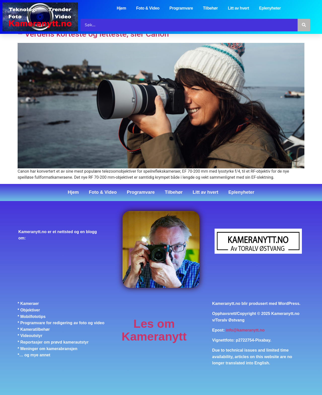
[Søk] (304, 25)
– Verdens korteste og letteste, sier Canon (93, 34)
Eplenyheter (270, 8)
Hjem (121, 8)
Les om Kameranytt (154, 330)
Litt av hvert (238, 8)
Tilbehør (210, 8)
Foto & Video (147, 8)
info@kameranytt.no (245, 330)
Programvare (181, 8)
